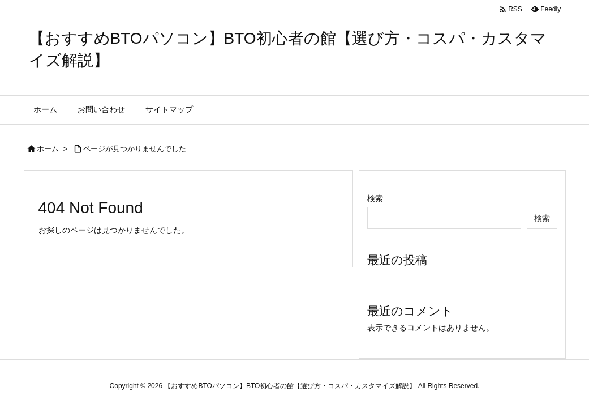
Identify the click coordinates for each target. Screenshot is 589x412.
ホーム (48, 149)
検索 (375, 198)
